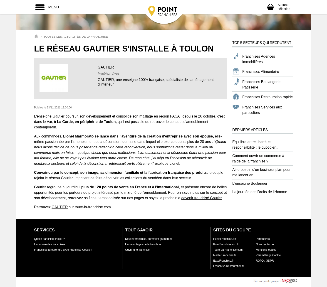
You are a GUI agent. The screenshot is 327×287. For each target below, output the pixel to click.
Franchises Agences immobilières (258, 59)
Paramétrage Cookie (268, 255)
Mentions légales (266, 249)
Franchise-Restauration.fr (228, 266)
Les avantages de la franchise (143, 244)
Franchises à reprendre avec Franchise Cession (63, 249)
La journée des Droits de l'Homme (259, 192)
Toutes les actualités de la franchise (76, 36)
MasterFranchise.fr (224, 255)
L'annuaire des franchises (49, 244)
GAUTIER (60, 207)
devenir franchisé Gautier (201, 198)
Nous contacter (265, 244)
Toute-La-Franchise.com (228, 249)
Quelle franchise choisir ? (49, 238)
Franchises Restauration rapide (267, 97)
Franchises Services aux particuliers (262, 110)
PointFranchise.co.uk (226, 244)
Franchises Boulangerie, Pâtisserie (262, 84)
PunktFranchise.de (224, 238)
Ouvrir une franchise (137, 249)
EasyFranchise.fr (223, 260)
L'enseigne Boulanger (249, 183)
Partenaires (263, 238)
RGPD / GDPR (265, 260)
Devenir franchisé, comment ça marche (149, 238)
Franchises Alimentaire (260, 72)
